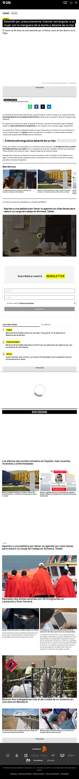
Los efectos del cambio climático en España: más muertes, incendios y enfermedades (36, 462)
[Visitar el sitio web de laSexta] (17, 755)
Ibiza (9, 354)
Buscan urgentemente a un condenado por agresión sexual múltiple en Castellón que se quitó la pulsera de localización (58, 494)
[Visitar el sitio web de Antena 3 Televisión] (7, 755)
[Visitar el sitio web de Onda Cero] (62, 755)
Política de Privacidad (26, 303)
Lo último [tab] (45, 324)
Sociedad (39, 411)
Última (65, 6)
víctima (24, 132)
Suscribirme (39, 309)
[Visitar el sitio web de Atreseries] (53, 755)
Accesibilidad (64, 774)
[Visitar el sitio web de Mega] (44, 755)
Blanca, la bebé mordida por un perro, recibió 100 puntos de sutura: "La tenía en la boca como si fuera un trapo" (19, 494)
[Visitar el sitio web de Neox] (26, 755)
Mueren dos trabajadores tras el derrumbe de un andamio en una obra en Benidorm (38, 700)
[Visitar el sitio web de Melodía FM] (28, 760)
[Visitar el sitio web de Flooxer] (51, 760)
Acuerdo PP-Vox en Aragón (21, 1)
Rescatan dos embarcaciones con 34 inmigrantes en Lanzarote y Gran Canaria (33, 600)
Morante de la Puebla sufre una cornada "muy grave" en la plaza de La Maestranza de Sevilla (35, 334)
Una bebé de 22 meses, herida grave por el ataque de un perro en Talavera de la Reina (19, 731)
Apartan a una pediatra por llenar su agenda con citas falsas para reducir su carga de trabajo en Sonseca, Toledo (39, 210)
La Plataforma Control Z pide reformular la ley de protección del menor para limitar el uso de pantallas (57, 631)
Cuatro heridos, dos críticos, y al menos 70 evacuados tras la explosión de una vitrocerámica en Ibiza (38, 358)
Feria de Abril (13, 342)
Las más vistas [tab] (10, 324)
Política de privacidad (24, 774)
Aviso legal (13, 774)
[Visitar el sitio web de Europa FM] (71, 755)
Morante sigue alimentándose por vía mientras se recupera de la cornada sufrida (57, 731)
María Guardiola (8, 1)
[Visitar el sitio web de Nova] (35, 755)
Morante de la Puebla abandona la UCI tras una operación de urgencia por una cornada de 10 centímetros (39, 346)
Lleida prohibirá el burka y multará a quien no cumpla (20, 630)
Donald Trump (67, 1)
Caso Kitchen (58, 1)
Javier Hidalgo (49, 1)
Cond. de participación (52, 774)
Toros (9, 330)
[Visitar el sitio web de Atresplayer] (40, 760)
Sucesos (14, 13)
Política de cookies (38, 774)
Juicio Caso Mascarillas (37, 1)
